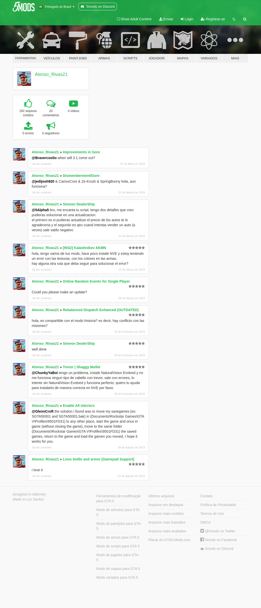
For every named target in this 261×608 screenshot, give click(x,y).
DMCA (205, 522)
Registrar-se (213, 19)
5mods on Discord (216, 549)
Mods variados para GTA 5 (117, 577)
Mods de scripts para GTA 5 (118, 546)
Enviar (166, 19)
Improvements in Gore (81, 152)
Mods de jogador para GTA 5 (117, 557)
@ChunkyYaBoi (45, 373)
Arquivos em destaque (165, 505)
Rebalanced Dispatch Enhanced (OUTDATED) (101, 310)
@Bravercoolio (44, 158)
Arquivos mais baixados (166, 522)
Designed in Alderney (29, 494)
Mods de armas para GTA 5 (117, 537)
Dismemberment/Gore (81, 176)
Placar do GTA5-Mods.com (169, 540)
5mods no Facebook (218, 540)
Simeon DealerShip (79, 204)
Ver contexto (41, 163)
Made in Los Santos (28, 499)
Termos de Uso (212, 514)
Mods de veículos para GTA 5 (118, 512)
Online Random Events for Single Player (96, 281)
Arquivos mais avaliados (167, 531)
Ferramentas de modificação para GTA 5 (118, 498)
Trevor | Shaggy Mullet (81, 367)
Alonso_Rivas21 (51, 74)
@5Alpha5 (40, 210)
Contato (206, 496)
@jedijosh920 (43, 181)
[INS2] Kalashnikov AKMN (84, 248)
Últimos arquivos (161, 496)
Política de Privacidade (218, 505)
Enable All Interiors (79, 406)
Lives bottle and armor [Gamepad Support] (98, 459)
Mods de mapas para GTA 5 (118, 569)
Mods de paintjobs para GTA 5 (118, 526)
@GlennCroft (43, 411)
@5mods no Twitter (217, 531)
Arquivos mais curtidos (166, 514)
